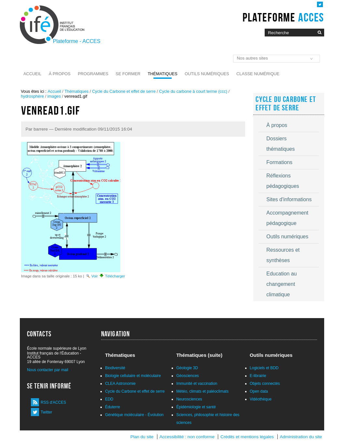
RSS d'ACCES (53, 402)
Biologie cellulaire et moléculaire (133, 375)
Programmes (93, 73)
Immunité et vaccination (196, 383)
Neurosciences (189, 399)
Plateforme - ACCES (76, 41)
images (54, 96)
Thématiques (162, 73)
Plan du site (141, 436)
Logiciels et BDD (264, 368)
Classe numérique (257, 73)
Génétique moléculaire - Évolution (134, 415)
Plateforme (283, 17)
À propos (60, 73)
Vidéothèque (260, 399)
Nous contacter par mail (47, 370)
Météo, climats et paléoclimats (202, 391)
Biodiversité (115, 368)
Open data (259, 391)
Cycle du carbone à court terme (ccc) (193, 91)
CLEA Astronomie (120, 383)
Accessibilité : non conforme (186, 436)
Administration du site (301, 436)
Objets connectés (265, 383)
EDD (109, 399)
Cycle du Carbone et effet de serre (123, 91)
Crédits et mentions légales (247, 436)
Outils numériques (207, 73)
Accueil (32, 73)
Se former (128, 73)
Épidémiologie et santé (196, 407)
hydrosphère (32, 96)
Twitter (46, 412)
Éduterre (112, 407)
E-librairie (258, 375)
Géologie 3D (187, 368)
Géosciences (187, 375)
